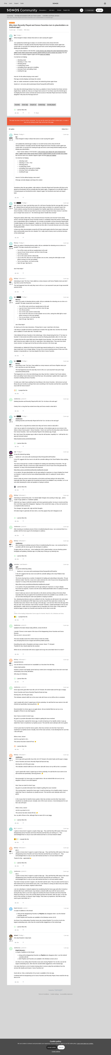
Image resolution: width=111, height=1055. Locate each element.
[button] (89, 10)
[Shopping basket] (105, 3)
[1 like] (20, 110)
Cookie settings (54, 994)
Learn (10, 3)
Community (10, 15)
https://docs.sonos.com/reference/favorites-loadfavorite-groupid (31, 470)
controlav (16, 564)
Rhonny (16, 134)
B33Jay (16, 278)
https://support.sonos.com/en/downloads (25, 438)
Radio (22, 3)
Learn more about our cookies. (85, 1043)
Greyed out (33, 104)
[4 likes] (21, 839)
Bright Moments (18, 908)
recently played (51, 104)
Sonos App (25, 104)
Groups (59, 10)
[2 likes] (20, 390)
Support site (66, 10)
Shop (5, 3)
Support (16, 3)
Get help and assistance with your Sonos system (28, 15)
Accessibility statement (66, 994)
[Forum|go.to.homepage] (22, 10)
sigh (15, 451)
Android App (41, 104)
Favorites (17, 104)
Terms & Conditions (44, 994)
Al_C (15, 828)
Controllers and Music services (51, 15)
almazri (16, 935)
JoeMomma (17, 399)
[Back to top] (107, 991)
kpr (15, 35)
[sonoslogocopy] (55, 3)
